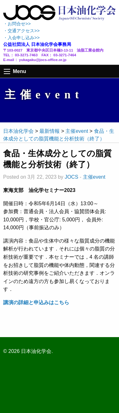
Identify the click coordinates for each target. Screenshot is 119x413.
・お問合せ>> (17, 23)
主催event (94, 177)
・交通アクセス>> (21, 30)
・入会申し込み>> (21, 37)
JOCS (71, 177)
